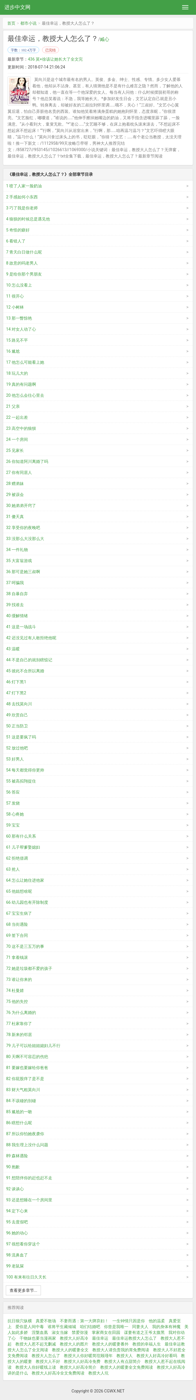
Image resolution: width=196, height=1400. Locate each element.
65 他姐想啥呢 (19, 891)
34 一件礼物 (17, 549)
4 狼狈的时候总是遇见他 (28, 219)
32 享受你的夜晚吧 (23, 527)
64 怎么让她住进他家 (25, 880)
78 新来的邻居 (19, 1034)
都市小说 (28, 23)
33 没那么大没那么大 (25, 538)
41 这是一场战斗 (21, 626)
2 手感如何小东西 (22, 197)
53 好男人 (15, 759)
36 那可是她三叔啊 (23, 571)
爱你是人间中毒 (29, 1326)
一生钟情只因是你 (128, 1321)
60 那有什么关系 (21, 836)
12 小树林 (15, 307)
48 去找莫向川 (19, 704)
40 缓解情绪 (17, 615)
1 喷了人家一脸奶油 (24, 186)
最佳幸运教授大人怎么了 (134, 1338)
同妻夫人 (140, 1326)
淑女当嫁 (60, 1332)
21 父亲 (13, 406)
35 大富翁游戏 (19, 560)
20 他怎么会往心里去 (25, 395)
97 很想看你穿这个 (23, 1244)
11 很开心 (15, 296)
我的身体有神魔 (166, 1326)
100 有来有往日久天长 (26, 1277)
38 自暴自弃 (17, 593)
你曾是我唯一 (116, 1326)
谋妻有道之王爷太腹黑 (144, 1332)
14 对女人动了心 (21, 329)
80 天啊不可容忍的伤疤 (27, 1056)
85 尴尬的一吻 (19, 1111)
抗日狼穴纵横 (20, 1321)
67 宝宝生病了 (19, 913)
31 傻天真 (15, 516)
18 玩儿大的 (17, 373)
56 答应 (13, 792)
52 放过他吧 (17, 748)
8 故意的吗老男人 (22, 263)
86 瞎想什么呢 (19, 1122)
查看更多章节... (23, 1290)
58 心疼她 (15, 814)
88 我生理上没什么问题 (27, 1144)
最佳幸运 (100, 1338)
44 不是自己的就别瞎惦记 (29, 660)
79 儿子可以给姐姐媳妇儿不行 (33, 1045)
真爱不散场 (46, 1321)
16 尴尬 (13, 351)
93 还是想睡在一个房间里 (29, 1200)
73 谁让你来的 (19, 979)
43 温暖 (13, 648)
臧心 (104, 39)
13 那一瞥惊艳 (19, 318)
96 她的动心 (17, 1233)
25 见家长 (15, 450)
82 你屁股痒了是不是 (25, 1078)
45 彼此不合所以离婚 (25, 671)
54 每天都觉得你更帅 (25, 770)
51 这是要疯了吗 (21, 737)
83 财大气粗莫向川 (23, 1089)
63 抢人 (13, 869)
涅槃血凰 (40, 1332)
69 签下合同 (17, 935)
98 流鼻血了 (17, 1255)
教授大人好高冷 (74, 1338)
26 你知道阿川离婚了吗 (27, 461)
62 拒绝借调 (17, 858)
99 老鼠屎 (15, 1266)
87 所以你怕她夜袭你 (25, 1133)
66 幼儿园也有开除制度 (27, 902)
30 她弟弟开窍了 (21, 505)
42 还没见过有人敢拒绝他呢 (31, 637)
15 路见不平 (17, 340)
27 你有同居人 (19, 472)
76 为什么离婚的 (21, 1012)
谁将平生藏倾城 (62, 1326)
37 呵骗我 (15, 582)
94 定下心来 (17, 1211)
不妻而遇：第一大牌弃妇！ (84, 1321)
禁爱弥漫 (80, 1332)
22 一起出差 (17, 417)
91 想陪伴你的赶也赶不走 (29, 1178)
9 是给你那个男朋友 (24, 274)
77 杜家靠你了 (19, 1023)
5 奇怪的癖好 (18, 230)
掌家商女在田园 (106, 1332)
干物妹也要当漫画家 (37, 1338)
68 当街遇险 (17, 924)
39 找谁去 (15, 604)
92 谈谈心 (15, 1189)
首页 (11, 23)
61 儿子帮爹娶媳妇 (23, 847)
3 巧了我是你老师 (22, 208)
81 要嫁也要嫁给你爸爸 (27, 1067)
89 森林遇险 (17, 1155)
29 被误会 (15, 494)
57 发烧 (13, 803)
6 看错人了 (16, 241)
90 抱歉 (13, 1166)
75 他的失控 (17, 1001)
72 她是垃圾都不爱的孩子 (29, 968)
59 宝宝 (13, 825)
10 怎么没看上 (19, 285)
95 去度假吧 (17, 1222)
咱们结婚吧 (90, 1326)
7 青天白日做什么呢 (24, 252)
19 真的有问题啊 (21, 384)
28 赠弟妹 (15, 483)
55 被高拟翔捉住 (21, 781)
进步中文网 (17, 7)
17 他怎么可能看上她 (25, 362)
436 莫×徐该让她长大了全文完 (55, 59)
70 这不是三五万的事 (25, 946)
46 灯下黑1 (16, 682)
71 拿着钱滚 (17, 957)
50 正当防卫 (17, 726)
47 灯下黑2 (16, 693)
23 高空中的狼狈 (21, 428)
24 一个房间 (17, 439)
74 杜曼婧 (15, 990)
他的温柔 (157, 1321)
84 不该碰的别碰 (21, 1100)
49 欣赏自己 (17, 715)
